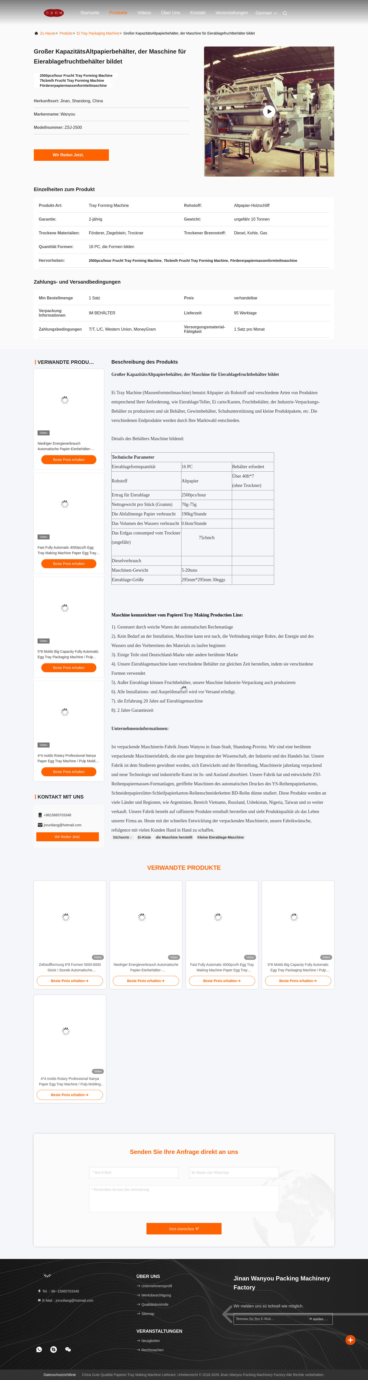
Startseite (89, 12)
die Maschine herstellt (174, 837)
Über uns (170, 12)
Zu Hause (47, 33)
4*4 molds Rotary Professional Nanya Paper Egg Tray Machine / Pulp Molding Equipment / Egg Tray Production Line (68, 761)
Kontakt (198, 12)
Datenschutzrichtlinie (60, 1375)
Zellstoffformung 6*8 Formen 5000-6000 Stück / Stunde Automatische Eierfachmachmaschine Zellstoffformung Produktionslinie (70, 968)
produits (66, 33)
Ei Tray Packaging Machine (98, 33)
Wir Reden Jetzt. (71, 154)
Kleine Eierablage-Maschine (221, 837)
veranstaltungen (232, 12)
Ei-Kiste (144, 837)
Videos (144, 12)
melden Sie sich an (318, 1319)
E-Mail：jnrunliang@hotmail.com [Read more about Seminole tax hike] (65, 1300)
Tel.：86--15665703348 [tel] (58, 1291)
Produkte (118, 12)
